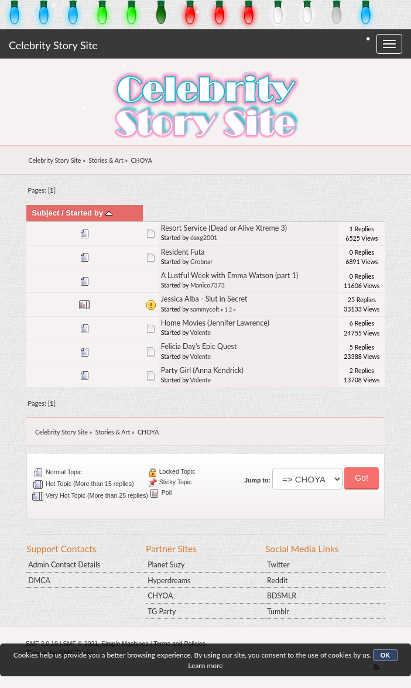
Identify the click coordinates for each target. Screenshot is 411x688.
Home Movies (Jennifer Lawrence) (215, 323)
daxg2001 (204, 237)
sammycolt (205, 309)
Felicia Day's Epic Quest (199, 346)
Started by (89, 212)
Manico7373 (207, 285)
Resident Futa (183, 252)
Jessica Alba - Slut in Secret (204, 299)
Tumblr (278, 611)
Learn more (205, 665)
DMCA (39, 580)
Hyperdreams (169, 580)
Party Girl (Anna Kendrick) (202, 370)
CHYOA (160, 595)
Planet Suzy (166, 564)
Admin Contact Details (64, 564)
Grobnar (201, 261)
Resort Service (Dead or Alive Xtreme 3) (224, 228)
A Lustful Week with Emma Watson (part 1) (230, 275)
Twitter (278, 564)
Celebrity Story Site (53, 45)
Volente (200, 332)
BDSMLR (281, 595)
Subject (45, 212)
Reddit (277, 580)
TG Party (162, 611)
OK (386, 655)
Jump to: (257, 480)
